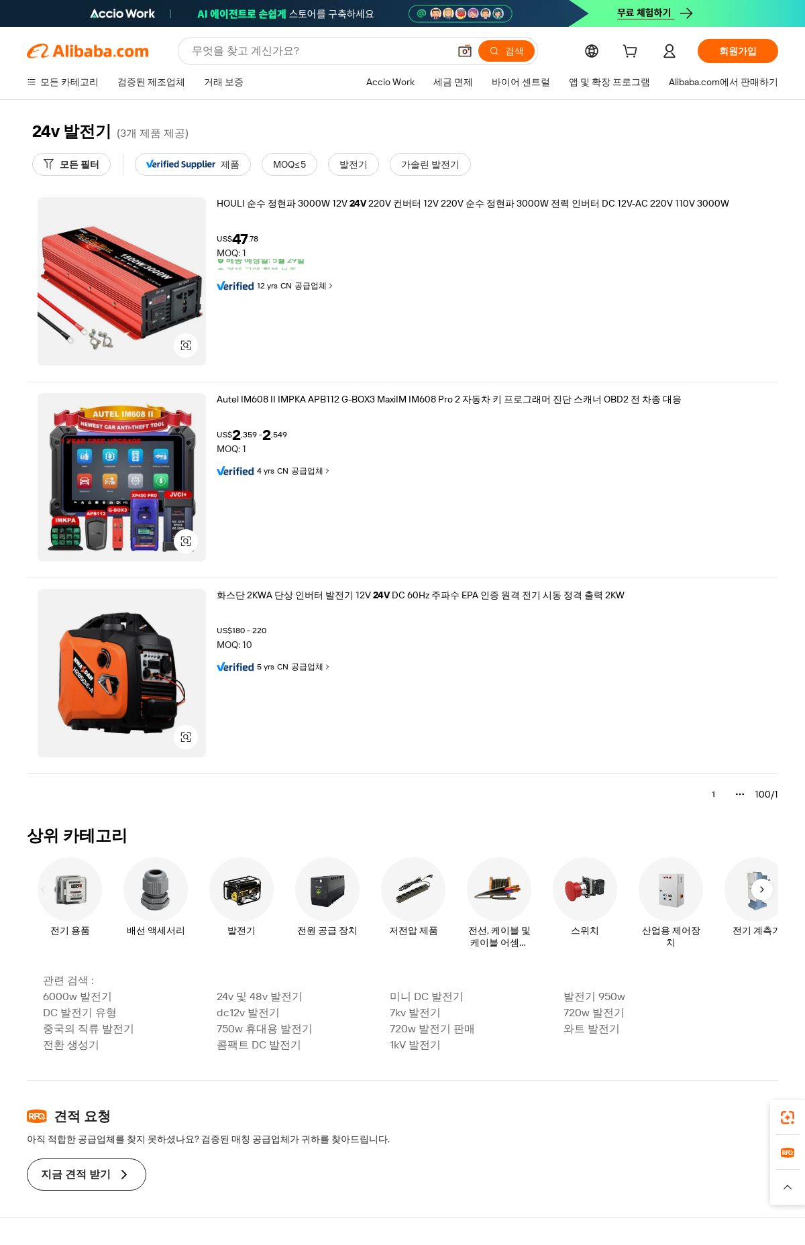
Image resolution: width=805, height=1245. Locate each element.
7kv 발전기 (415, 1012)
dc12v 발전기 (248, 1012)
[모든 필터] (71, 164)
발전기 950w (594, 996)
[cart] (633, 53)
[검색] (506, 51)
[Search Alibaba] (319, 51)
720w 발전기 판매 (432, 1028)
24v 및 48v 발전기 (260, 996)
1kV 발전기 (415, 1044)
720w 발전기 (594, 1012)
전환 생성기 (71, 1044)
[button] (465, 51)
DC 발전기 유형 (80, 1012)
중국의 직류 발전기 (88, 1028)
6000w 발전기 (77, 996)
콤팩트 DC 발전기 (259, 1044)
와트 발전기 (592, 1028)
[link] (787, 1117)
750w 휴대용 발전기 (265, 1028)
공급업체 (314, 285)
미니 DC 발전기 (427, 996)
